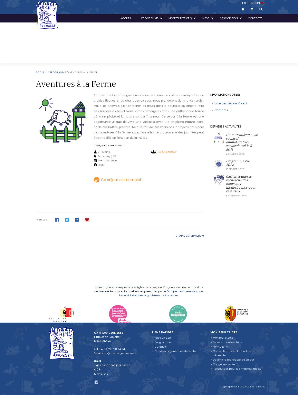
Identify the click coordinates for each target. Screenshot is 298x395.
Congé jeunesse (224, 364)
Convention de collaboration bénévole (232, 353)
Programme (58, 72)
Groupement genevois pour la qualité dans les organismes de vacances (161, 284)
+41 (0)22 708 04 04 (112, 349)
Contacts (221, 110)
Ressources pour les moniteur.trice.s (237, 369)
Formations (220, 347)
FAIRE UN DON (252, 3)
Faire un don (163, 338)
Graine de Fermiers (188, 236)
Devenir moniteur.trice (227, 342)
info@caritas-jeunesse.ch (119, 353)
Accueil (41, 72)
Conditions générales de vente (175, 351)
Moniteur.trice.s (223, 338)
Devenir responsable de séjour (233, 360)
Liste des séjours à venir (231, 103)
